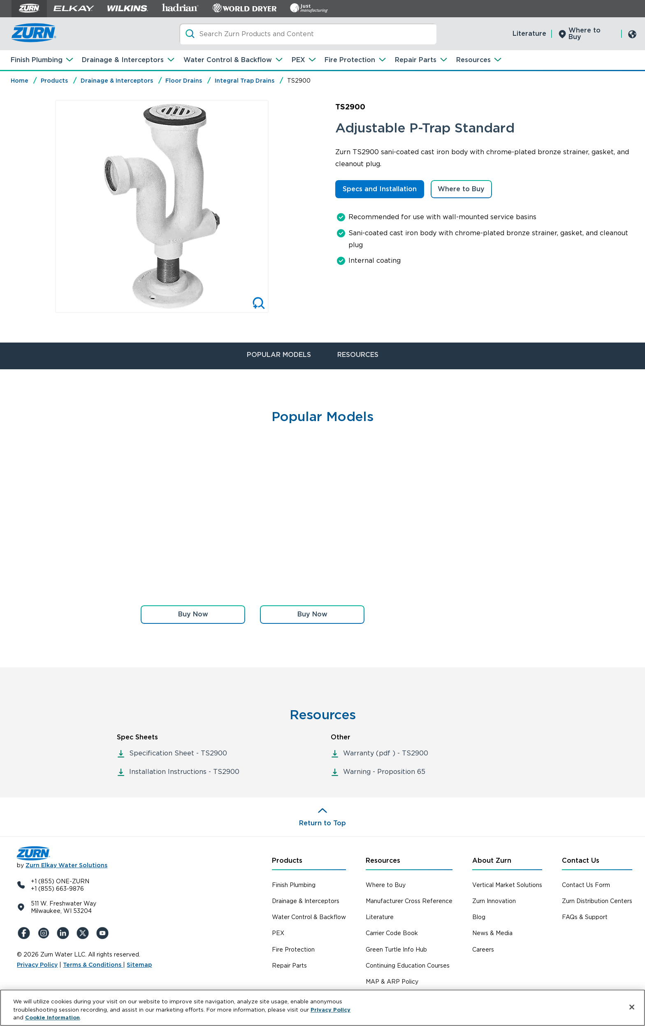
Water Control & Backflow (227, 60)
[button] (193, 614)
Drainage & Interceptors (123, 60)
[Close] (632, 1007)
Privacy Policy (37, 964)
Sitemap (139, 964)
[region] (322, 1007)
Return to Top (322, 823)
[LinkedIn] (64, 933)
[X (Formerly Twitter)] (84, 933)
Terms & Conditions (93, 964)
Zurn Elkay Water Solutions (66, 865)
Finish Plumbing (37, 60)
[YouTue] (104, 933)
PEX (298, 60)
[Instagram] (45, 933)
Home (19, 80)
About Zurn (491, 860)
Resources (473, 60)
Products (54, 80)
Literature (529, 33)
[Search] (308, 34)
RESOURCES (357, 355)
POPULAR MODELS (279, 355)
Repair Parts (415, 60)
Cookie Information (52, 1017)
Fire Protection (350, 60)
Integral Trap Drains (244, 80)
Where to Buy (584, 33)
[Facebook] (25, 933)
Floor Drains (183, 80)
